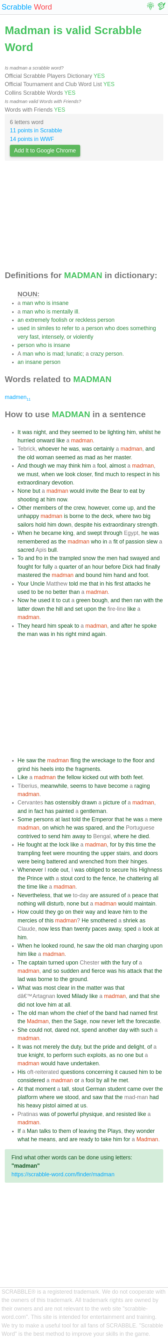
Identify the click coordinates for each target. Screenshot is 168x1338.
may (61, 465)
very (23, 337)
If (19, 1131)
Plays (114, 1131)
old (30, 457)
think (74, 465)
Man (32, 1131)
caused (128, 1072)
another (107, 1030)
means (47, 1139)
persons (44, 819)
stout (66, 878)
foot (143, 575)
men (112, 558)
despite (83, 524)
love (41, 1005)
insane (60, 303)
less (55, 929)
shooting (28, 499)
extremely (37, 320)
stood (72, 1097)
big (146, 516)
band (111, 1013)
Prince (35, 878)
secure (120, 870)
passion (135, 541)
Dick (127, 567)
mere (156, 819)
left (120, 1021)
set (78, 609)
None (24, 491)
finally (153, 567)
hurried (26, 440)
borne (76, 516)
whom (57, 1013)
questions (72, 1072)
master (122, 457)
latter (24, 609)
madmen (18, 397)
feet (138, 777)
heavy (33, 1105)
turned (56, 962)
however (98, 508)
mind (84, 634)
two (137, 516)
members (44, 508)
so (56, 971)
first (119, 583)
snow (88, 558)
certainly (104, 449)
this (129, 844)
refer (68, 328)
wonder (145, 1131)
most (50, 988)
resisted (126, 1114)
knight (36, 1055)
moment (45, 1089)
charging (138, 946)
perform (63, 1055)
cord (79, 878)
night (40, 432)
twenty (82, 929)
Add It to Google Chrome (45, 150)
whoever (49, 449)
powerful (68, 1114)
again (98, 634)
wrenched (92, 861)
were (59, 853)
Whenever (30, 870)
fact (38, 811)
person (106, 320)
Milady (80, 996)
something (143, 328)
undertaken (85, 1063)
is (48, 303)
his (156, 474)
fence (109, 878)
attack (134, 971)
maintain (145, 903)
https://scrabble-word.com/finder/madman (63, 1174)
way (90, 912)
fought (25, 567)
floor (138, 760)
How (23, 912)
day (123, 1030)
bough (100, 600)
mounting (78, 853)
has (49, 802)
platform (28, 1097)
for (38, 567)
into (59, 769)
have (100, 786)
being (38, 861)
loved (63, 996)
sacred (26, 550)
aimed (65, 1105)
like (60, 440)
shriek (130, 920)
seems (78, 786)
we (51, 465)
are (94, 895)
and (53, 432)
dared (62, 1030)
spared (93, 827)
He (21, 760)
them (65, 1131)
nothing (27, 903)
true (22, 1055)
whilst (146, 432)
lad (21, 979)
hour (97, 567)
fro (39, 558)
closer (84, 474)
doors (151, 853)
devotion (62, 482)
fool (101, 465)
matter (94, 988)
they (65, 432)
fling (75, 760)
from (110, 861)
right (71, 634)
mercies (27, 920)
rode (53, 870)
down (64, 524)
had (123, 558)
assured (110, 895)
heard (39, 626)
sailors (26, 524)
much (112, 474)
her (108, 457)
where (123, 516)
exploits (96, 1055)
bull (52, 550)
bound (94, 575)
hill (59, 609)
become (118, 786)
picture (111, 802)
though (37, 465)
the (21, 457)
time (141, 844)
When (25, 533)
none (73, 903)
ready (86, 1139)
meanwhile (53, 786)
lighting (116, 432)
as (80, 457)
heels (46, 769)
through (112, 533)
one (129, 1055)
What (24, 988)
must (32, 474)
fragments (87, 769)
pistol (49, 1105)
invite (92, 491)
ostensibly (67, 802)
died (143, 836)
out (104, 777)
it (53, 600)
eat (133, 491)
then (127, 600)
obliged (95, 870)
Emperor (102, 819)
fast (34, 337)
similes (45, 328)
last (65, 819)
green (83, 600)
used (24, 328)
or (71, 320)
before (113, 567)
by (142, 491)
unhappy (28, 516)
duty (76, 1047)
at (42, 499)
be (103, 432)
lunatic (74, 354)
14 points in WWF (32, 139)
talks (45, 1131)
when (48, 474)
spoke (149, 626)
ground (78, 979)
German (96, 1089)
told (73, 583)
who (40, 303)
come (119, 508)
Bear (116, 491)
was (27, 432)
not (30, 1005)
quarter (68, 567)
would (77, 491)
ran (138, 600)
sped (130, 929)
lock (64, 844)
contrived (29, 836)
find (99, 474)
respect (136, 474)
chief (82, 1013)
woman (45, 457)
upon (90, 609)
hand (120, 575)
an (21, 320)
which (57, 827)
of (60, 508)
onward (46, 440)
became (51, 533)
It (19, 432)
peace (139, 895)
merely (51, 1047)
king (68, 533)
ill (76, 311)
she (155, 996)
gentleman (93, 811)
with (148, 600)
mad (57, 354)
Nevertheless (34, 895)
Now (23, 600)
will (41, 903)
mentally (62, 311)
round (67, 946)
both (126, 777)
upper (108, 853)
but (36, 491)
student (117, 1089)
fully (47, 567)
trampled (70, 558)
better (60, 592)
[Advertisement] (84, 217)
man (27, 303)
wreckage (104, 760)
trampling (29, 853)
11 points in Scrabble (36, 130)
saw (31, 760)
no (48, 592)
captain (38, 962)
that (93, 583)
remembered (33, 541)
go (60, 912)
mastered (29, 575)
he (157, 432)
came (134, 1089)
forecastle (148, 1021)
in (33, 328)
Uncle (37, 583)
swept (94, 533)
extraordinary (34, 482)
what (23, 1139)
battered (56, 861)
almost (117, 465)
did (21, 1005)
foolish (59, 320)
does (122, 328)
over (148, 1089)
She (22, 1030)
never (109, 1021)
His (21, 1072)
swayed (139, 558)
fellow (74, 777)
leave (114, 912)
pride (109, 1047)
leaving (88, 1131)
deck (107, 516)
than (74, 592)
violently (83, 337)
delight (136, 1047)
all (156, 878)
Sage (80, 1021)
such (147, 1030)
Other (25, 508)
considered (31, 1080)
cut (66, 600)
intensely (52, 337)
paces (99, 929)
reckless (85, 320)
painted (64, 811)
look (70, 474)
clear (63, 988)
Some (25, 819)
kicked (90, 777)
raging (142, 786)
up (130, 508)
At (20, 1089)
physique (91, 1114)
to (58, 328)
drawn (89, 802)
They (24, 626)
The (22, 962)
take (106, 1139)
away (78, 836)
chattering (139, 878)
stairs (123, 853)
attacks (134, 583)
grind (24, 769)
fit (115, 541)
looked (49, 946)
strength (147, 524)
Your (23, 583)
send (54, 836)
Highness (150, 870)
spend (89, 1030)
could (37, 912)
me (83, 583)
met (123, 1080)
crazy (97, 354)
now (62, 499)
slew (152, 541)
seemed (82, 432)
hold (40, 524)
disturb (55, 903)
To (21, 558)
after (126, 626)
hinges (138, 861)
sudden (70, 971)
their (123, 861)
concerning (99, 1072)
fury (126, 962)
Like (23, 777)
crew (79, 508)
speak (65, 626)
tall (65, 1089)
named (138, 1013)
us (83, 1105)
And (22, 465)
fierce (98, 971)
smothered (103, 920)
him (131, 432)
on (45, 827)
